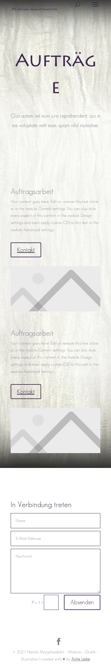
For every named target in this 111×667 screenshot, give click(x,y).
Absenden (82, 602)
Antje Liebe (80, 659)
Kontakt (26, 250)
